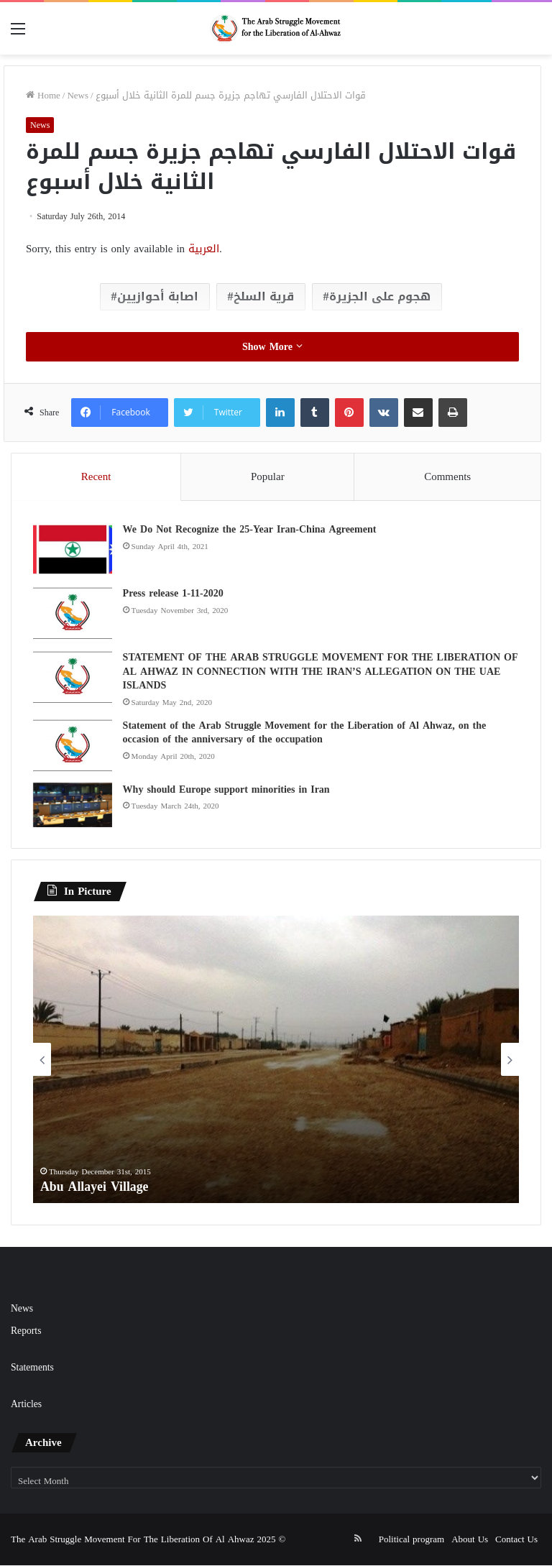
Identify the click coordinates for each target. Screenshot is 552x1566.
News (77, 95)
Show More (272, 346)
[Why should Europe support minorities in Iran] (72, 805)
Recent (96, 476)
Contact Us (516, 1540)
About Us (469, 1540)
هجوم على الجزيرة (380, 296)
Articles (26, 1405)
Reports (26, 1331)
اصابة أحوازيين (157, 296)
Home (43, 95)
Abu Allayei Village (95, 1187)
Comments (447, 476)
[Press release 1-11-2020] (72, 613)
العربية (203, 249)
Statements (32, 1368)
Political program (411, 1540)
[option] (276, 1060)
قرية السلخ (264, 296)
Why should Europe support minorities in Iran (226, 789)
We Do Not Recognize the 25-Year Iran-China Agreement (250, 529)
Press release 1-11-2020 (173, 593)
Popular (268, 476)
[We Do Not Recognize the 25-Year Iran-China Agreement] (72, 549)
